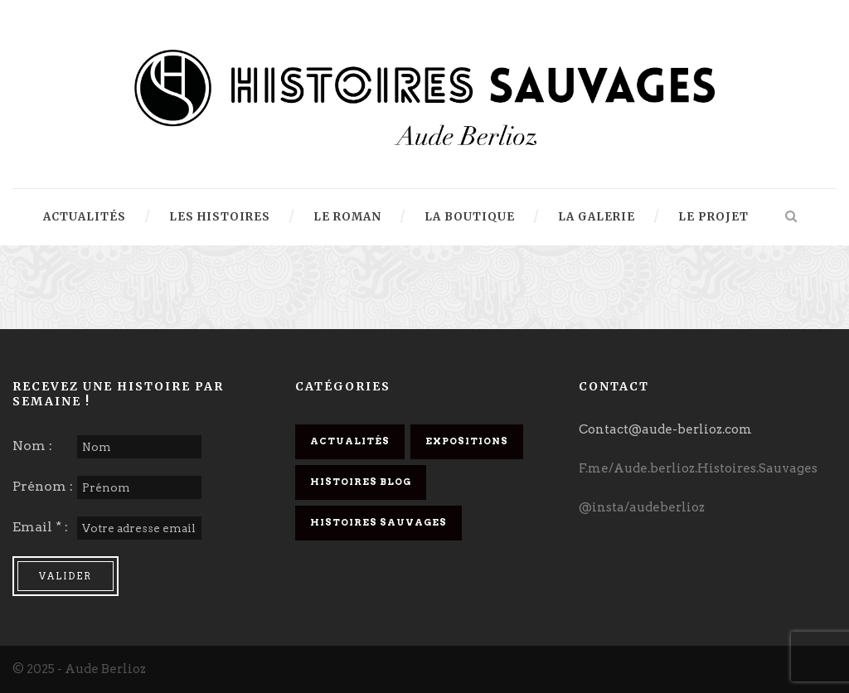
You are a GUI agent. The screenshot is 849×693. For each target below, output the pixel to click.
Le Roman (347, 217)
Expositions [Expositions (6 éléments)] (466, 441)
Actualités (84, 217)
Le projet (713, 217)
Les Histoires (219, 217)
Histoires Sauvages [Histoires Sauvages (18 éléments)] (378, 522)
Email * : (40, 527)
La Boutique (469, 217)
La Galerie (596, 217)
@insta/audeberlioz (642, 507)
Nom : (32, 445)
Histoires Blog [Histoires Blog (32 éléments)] (360, 481)
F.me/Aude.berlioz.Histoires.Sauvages (698, 468)
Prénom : (42, 486)
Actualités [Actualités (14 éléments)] (350, 441)
